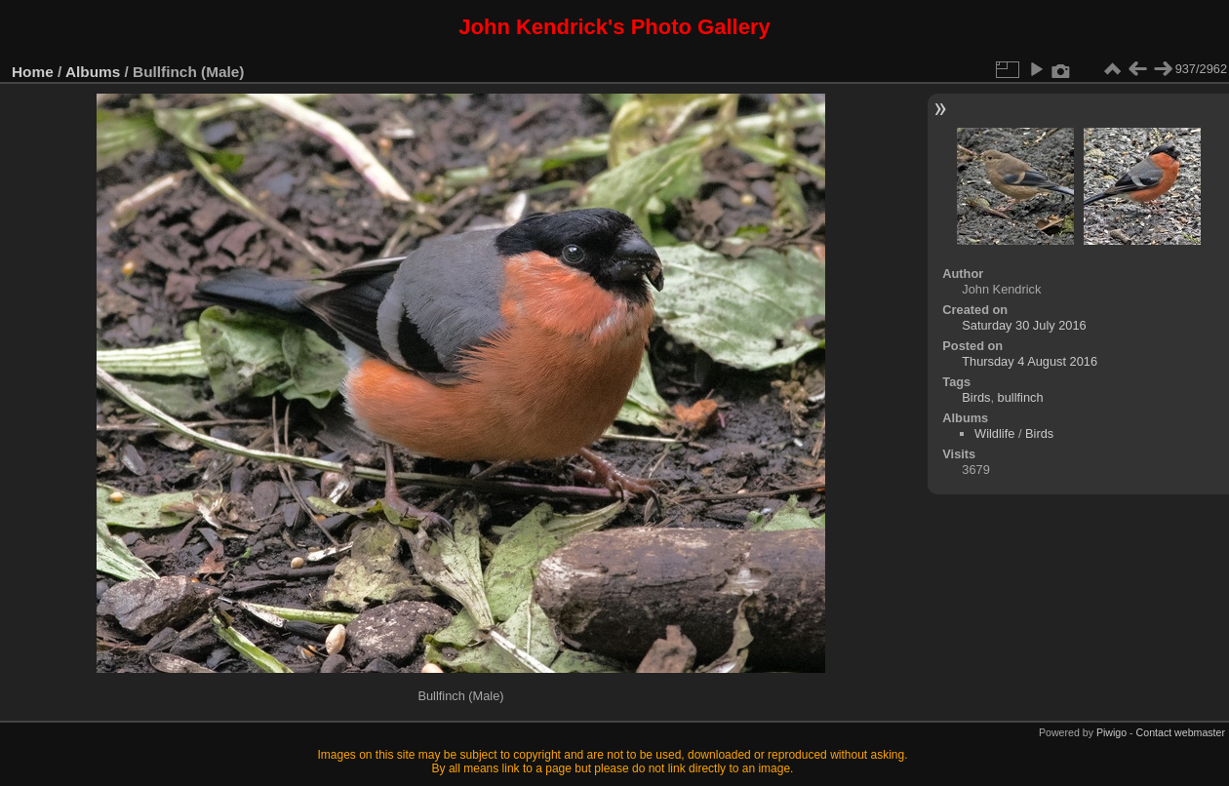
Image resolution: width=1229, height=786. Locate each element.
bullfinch (1021, 397)
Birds (976, 397)
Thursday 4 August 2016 (1029, 361)
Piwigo (1111, 732)
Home (33, 71)
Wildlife (994, 433)
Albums (92, 71)
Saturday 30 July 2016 (1024, 325)
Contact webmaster (1180, 732)
